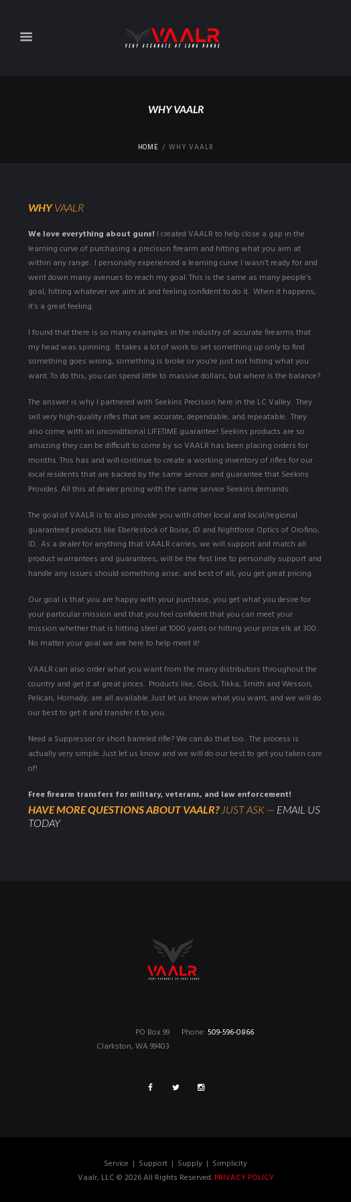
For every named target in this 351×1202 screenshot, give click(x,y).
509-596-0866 (231, 1032)
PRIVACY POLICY (244, 1178)
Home (148, 148)
